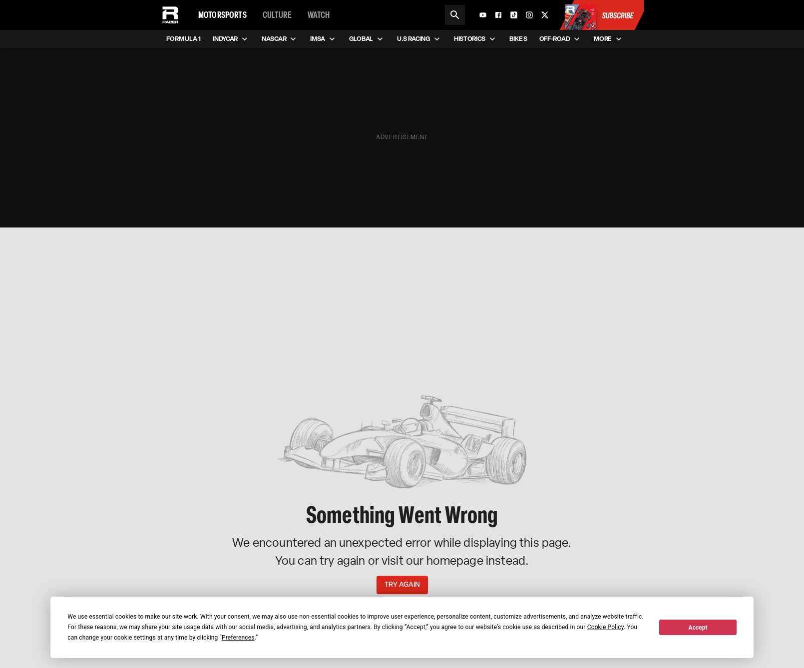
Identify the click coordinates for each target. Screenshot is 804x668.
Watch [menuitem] (319, 15)
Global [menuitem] (367, 39)
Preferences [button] (238, 637)
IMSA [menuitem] (323, 39)
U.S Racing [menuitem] (419, 39)
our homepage (444, 560)
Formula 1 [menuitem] (183, 39)
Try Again (402, 585)
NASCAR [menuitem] (280, 39)
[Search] (455, 15)
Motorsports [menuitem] (222, 15)
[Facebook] (498, 15)
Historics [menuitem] (475, 39)
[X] (545, 15)
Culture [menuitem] (277, 15)
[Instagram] (529, 15)
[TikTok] (514, 15)
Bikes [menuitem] (518, 39)
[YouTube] (483, 15)
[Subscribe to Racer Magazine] (601, 15)
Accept (698, 627)
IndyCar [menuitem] (231, 39)
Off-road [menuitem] (560, 39)
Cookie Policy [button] (605, 627)
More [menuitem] (609, 39)
